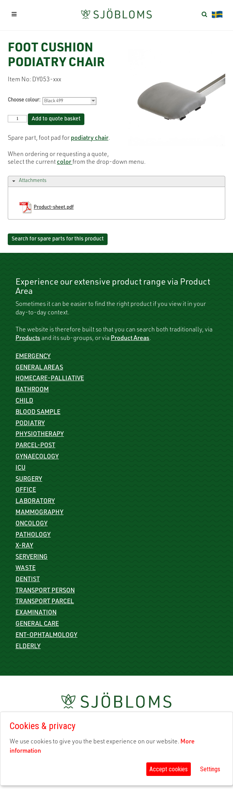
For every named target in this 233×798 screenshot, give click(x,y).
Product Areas (130, 339)
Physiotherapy (39, 435)
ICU (20, 468)
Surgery (28, 480)
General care (37, 624)
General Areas (39, 368)
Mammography (39, 513)
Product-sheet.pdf (54, 207)
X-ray (24, 546)
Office (25, 490)
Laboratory (35, 502)
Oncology (31, 524)
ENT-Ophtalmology (46, 636)
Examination (36, 613)
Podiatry (30, 424)
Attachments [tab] (28, 181)
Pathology (33, 535)
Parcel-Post (35, 446)
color (64, 163)
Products (27, 339)
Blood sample (37, 413)
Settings (210, 769)
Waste (25, 569)
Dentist (27, 580)
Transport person (45, 591)
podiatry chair (89, 139)
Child (24, 401)
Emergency (33, 357)
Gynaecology (37, 457)
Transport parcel (44, 602)
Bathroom (32, 390)
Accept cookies (168, 769)
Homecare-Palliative (49, 379)
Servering (31, 557)
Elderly (28, 647)
